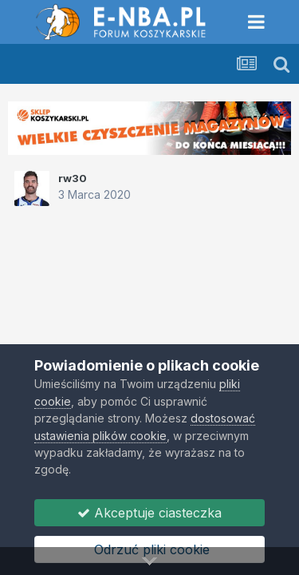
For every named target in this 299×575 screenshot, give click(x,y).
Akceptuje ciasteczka (149, 513)
